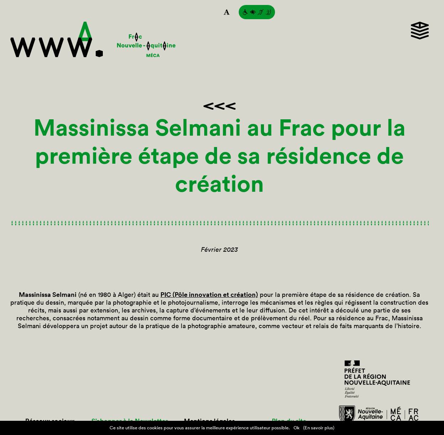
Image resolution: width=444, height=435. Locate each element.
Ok (297, 428)
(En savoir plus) (318, 428)
